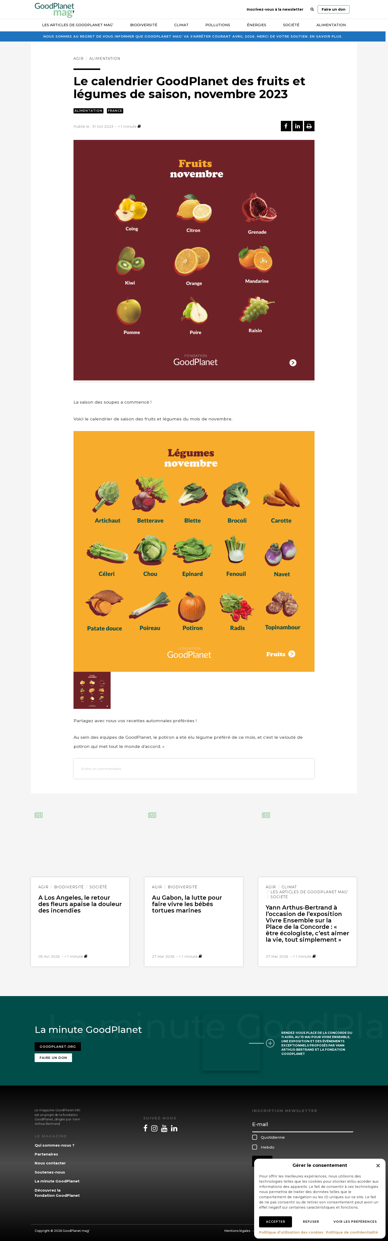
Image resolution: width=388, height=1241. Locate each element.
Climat (181, 25)
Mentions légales (237, 1229)
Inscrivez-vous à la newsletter (275, 9)
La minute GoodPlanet (57, 1179)
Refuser (311, 1221)
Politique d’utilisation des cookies (291, 1232)
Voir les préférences (355, 1221)
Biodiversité (143, 25)
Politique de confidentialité (352, 1232)
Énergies (256, 25)
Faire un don (333, 9)
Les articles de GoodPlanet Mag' (309, 892)
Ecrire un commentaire (101, 768)
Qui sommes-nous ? (54, 1143)
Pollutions (217, 25)
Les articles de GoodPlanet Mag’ (77, 25)
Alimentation (331, 25)
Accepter (275, 1221)
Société (291, 25)
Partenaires (46, 1153)
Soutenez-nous (50, 1170)
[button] (378, 1165)
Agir (78, 58)
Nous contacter (50, 1161)
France (115, 110)
